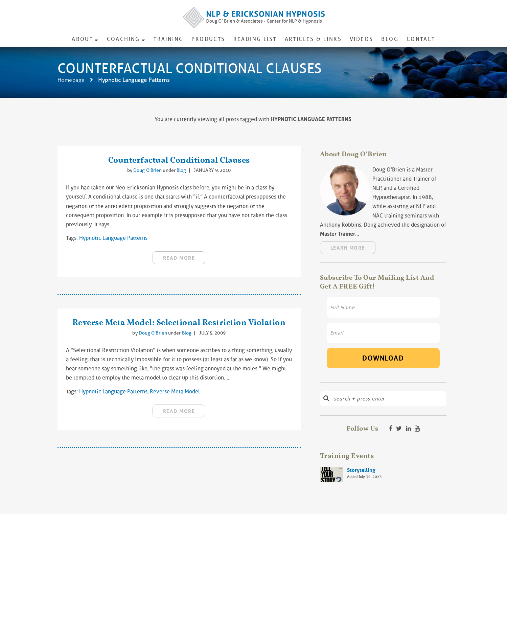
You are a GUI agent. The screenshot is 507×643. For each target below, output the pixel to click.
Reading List (255, 39)
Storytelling (361, 470)
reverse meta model (175, 391)
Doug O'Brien (148, 170)
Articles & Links (313, 39)
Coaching (123, 39)
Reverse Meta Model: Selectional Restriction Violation (179, 322)
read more (179, 258)
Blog (389, 39)
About (82, 39)
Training (168, 39)
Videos (361, 39)
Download (383, 358)
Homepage (71, 80)
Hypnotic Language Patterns (113, 238)
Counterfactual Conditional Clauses (179, 160)
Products (208, 39)
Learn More (347, 248)
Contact (421, 39)
